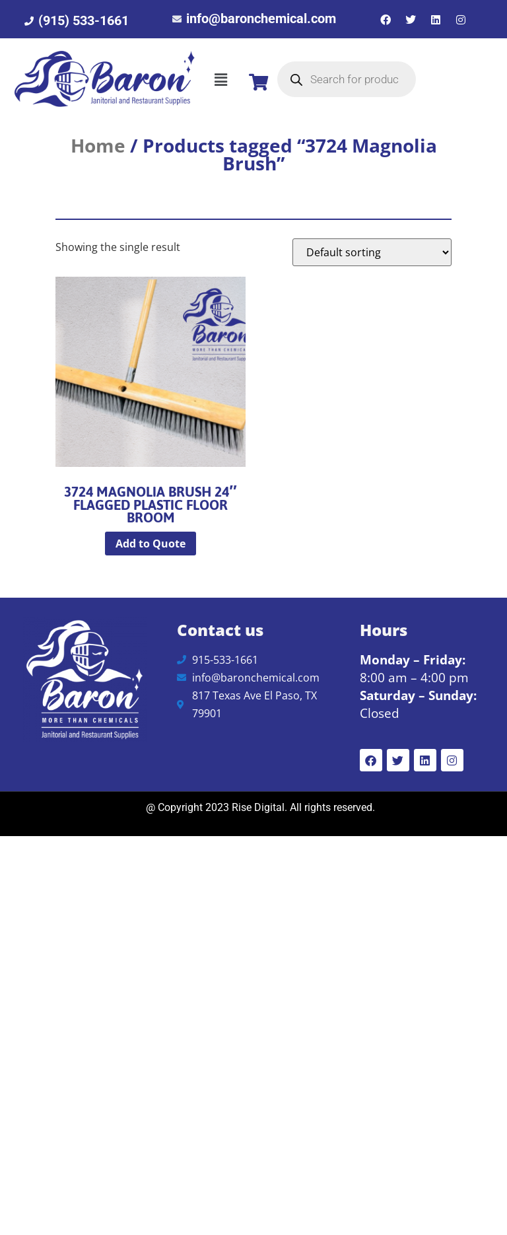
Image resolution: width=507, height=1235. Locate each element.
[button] (220, 79)
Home (98, 145)
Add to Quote (151, 543)
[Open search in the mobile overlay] (346, 79)
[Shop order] (372, 252)
